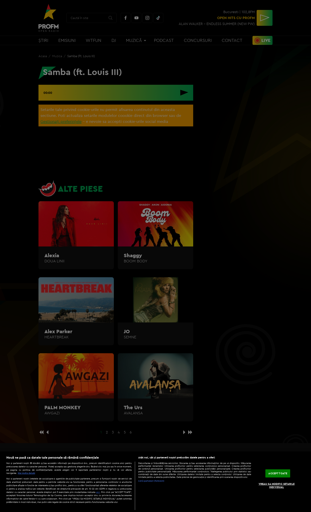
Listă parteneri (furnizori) (151, 480)
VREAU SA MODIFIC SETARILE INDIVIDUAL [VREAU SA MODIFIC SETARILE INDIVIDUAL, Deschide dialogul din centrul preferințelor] (277, 485)
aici (98, 492)
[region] (155, 481)
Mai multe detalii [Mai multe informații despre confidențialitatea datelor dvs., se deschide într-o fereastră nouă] (26, 473)
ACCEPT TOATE (277, 473)
